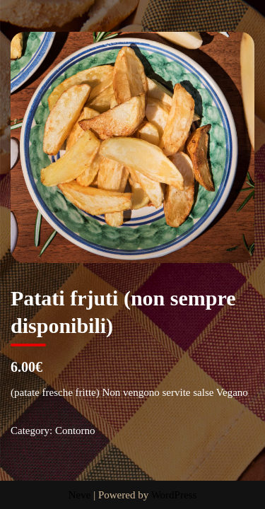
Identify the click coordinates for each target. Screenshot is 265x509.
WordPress (174, 495)
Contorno (75, 430)
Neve (80, 495)
